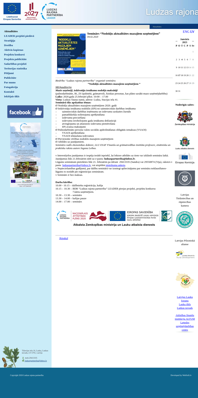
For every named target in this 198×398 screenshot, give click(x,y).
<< (176, 41)
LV (192, 31)
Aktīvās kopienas (13, 49)
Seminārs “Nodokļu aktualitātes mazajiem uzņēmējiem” (123, 33)
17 (179, 75)
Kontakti (9, 91)
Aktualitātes (11, 31)
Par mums (10, 82)
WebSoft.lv (187, 375)
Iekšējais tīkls (11, 96)
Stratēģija (9, 40)
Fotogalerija (11, 87)
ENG (186, 31)
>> (193, 41)
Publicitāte (10, 77)
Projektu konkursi (14, 54)
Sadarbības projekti (15, 63)
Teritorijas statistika (15, 68)
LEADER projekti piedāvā (19, 35)
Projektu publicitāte (15, 59)
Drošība (8, 45)
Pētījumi (9, 73)
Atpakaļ (63, 238)
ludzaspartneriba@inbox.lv (35, 361)
